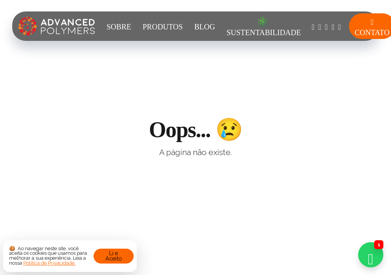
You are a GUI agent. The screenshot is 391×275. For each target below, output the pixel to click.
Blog (204, 27)
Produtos (162, 27)
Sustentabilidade (263, 26)
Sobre (119, 27)
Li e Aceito (113, 256)
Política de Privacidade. (49, 263)
